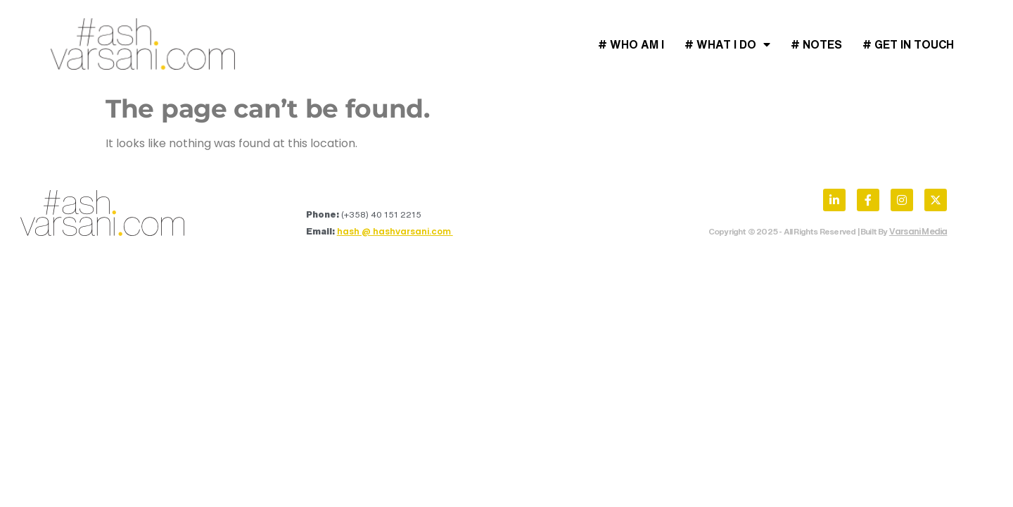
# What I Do (727, 44)
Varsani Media (918, 231)
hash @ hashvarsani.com (395, 231)
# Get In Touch (908, 44)
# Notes (816, 44)
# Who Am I (631, 44)
